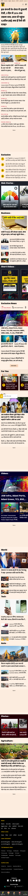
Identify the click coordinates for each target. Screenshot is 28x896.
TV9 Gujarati (22, 851)
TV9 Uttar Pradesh (5, 858)
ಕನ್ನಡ (10, 1)
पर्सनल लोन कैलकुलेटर (16, 842)
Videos (4, 474)
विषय (6, 835)
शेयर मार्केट (8, 824)
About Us (9, 866)
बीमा (10, 826)
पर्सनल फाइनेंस (15, 824)
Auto (2, 63)
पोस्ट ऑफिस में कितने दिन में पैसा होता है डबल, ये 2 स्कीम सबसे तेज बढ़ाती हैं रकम (16, 171)
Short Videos (7, 267)
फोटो (10, 835)
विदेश (5, 829)
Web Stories (7, 183)
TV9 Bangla (11, 853)
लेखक (2, 835)
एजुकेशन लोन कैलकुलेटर (17, 844)
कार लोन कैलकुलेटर (5, 844)
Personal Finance (5, 122)
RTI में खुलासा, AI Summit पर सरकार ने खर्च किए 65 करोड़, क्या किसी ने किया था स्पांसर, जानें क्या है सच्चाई (16, 159)
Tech (3, 597)
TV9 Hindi (3, 851)
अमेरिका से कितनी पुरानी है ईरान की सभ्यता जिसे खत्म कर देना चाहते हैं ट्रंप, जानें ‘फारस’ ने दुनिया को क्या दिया (16, 177)
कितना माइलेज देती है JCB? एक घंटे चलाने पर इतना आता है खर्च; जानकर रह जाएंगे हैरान (7, 68)
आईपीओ (14, 826)
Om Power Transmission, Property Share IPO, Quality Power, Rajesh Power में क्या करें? (9, 518)
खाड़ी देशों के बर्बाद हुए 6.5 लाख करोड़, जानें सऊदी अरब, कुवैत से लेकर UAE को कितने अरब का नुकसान (17, 585)
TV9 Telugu (9, 851)
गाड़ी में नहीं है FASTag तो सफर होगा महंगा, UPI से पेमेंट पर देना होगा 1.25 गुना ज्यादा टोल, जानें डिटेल (17, 632)
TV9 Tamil (17, 853)
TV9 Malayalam (4, 855)
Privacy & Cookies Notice (6, 869)
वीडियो (15, 835)
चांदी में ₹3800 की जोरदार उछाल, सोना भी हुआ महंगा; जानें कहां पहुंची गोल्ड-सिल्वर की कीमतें (21, 68)
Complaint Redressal (18, 869)
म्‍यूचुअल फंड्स (4, 826)
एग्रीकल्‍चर (13, 829)
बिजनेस (2, 824)
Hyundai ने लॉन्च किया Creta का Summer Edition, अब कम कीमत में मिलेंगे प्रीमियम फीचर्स (18, 672)
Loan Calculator (6, 839)
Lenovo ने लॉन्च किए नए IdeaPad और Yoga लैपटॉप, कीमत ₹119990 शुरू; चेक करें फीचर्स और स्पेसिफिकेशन (16, 625)
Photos (4, 716)
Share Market (4, 83)
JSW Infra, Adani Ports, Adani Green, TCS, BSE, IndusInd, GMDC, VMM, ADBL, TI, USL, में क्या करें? (14, 497)
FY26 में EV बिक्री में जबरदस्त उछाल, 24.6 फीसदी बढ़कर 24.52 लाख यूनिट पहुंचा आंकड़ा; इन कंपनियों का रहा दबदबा (18, 685)
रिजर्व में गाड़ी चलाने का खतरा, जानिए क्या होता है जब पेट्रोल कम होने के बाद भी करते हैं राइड (9, 734)
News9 (5, 1)
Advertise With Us (17, 866)
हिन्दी (2, 1)
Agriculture (4, 75)
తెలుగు (13, 1)
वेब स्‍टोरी (20, 835)
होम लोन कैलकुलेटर (5, 842)
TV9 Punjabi (18, 855)
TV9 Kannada (4, 853)
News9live (11, 855)
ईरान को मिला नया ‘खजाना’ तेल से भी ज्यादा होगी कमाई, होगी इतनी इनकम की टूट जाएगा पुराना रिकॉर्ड (18, 591)
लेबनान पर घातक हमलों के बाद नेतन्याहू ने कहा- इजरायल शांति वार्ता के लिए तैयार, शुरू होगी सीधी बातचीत (13, 571)
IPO (2, 513)
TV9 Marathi (16, 851)
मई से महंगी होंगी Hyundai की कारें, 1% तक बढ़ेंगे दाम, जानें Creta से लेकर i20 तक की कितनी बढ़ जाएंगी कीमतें (18, 678)
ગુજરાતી (21, 1)
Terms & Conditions (5, 872)
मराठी (17, 1)
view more (13, 365)
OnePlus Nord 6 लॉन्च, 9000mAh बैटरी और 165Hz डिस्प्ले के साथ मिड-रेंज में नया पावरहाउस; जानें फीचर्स (13, 618)
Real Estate (4, 114)
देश (2, 829)
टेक (9, 829)
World (4, 550)
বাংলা (25, 1)
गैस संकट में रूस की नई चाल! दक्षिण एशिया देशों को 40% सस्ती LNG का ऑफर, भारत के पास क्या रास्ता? (18, 578)
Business (3, 91)
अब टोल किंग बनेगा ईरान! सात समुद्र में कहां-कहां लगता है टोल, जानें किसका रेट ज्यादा (15, 165)
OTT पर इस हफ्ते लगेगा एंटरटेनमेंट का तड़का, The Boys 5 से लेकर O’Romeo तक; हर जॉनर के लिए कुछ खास (18, 638)
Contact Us (3, 866)
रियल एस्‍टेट (20, 826)
